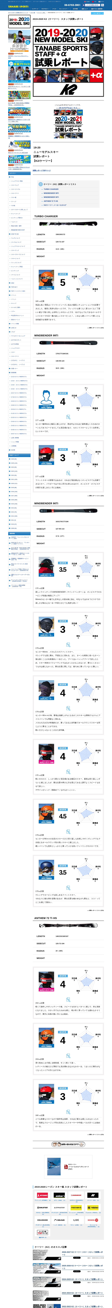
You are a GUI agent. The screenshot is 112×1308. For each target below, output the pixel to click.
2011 (13, 520)
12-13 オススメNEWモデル (19, 376)
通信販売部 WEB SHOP (18, 230)
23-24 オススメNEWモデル (19, 421)
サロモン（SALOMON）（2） (43, 1210)
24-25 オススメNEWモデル (19, 425)
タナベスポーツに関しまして (19, 209)
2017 (14, 495)
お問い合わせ (91, 5)
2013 (14, 512)
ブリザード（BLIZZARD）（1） (42, 1223)
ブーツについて (15, 275)
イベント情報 (15, 323)
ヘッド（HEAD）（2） (59, 1222)
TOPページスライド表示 (18, 291)
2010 (14, 524)
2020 (14, 483)
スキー (13, 352)
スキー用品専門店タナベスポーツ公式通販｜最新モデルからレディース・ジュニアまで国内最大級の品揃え (84, 9)
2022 (14, 475)
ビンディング (15, 270)
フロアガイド (45, 9)
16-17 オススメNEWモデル (19, 393)
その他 (13, 205)
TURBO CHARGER (51, 189)
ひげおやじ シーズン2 (18, 364)
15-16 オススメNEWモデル (19, 389)
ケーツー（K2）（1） (93, 1196)
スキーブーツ (15, 193)
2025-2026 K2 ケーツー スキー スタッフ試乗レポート (82, 1269)
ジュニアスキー (15, 348)
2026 (14, 459)
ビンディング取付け (17, 217)
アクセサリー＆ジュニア (18, 336)
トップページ (35, 9)
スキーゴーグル (15, 189)
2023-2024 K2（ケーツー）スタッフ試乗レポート (82, 1295)
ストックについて (16, 262)
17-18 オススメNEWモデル (19, 397)
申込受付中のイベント (17, 315)
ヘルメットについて (17, 279)
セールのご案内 (15, 307)
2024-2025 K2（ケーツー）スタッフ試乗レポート (82, 1281)
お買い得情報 (15, 437)
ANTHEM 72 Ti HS (51, 201)
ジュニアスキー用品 (17, 181)
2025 (14, 463)
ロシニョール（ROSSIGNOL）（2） (93, 1223)
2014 (14, 508)
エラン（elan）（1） (59, 1196)
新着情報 (13, 372)
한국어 (102, 1)
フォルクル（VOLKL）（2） (93, 1210)
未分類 (13, 450)
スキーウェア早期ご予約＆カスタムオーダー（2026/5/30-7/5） (19, 168)
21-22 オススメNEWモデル (19, 413)
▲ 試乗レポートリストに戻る (95, 327)
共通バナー (14, 368)
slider (12, 283)
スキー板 (13, 197)
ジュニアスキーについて (18, 246)
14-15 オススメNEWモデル (19, 385)
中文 (95, 1)
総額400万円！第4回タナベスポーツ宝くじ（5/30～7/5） (19, 120)
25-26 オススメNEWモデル (19, 429)
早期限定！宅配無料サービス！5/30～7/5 (19, 137)
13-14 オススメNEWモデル (19, 380)
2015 (14, 504)
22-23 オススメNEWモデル (19, 417)
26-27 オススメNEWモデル (19, 433)
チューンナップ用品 (17, 266)
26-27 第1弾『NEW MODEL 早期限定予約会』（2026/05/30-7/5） (18, 104)
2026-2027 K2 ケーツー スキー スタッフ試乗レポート (82, 1255)
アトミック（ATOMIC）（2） (43, 1197)
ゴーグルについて (16, 242)
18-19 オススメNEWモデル (19, 401)
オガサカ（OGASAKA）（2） (76, 1197)
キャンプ (13, 303)
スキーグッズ (15, 250)
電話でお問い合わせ (71, 5)
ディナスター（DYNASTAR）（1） (59, 1210)
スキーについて (15, 258)
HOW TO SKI (15, 234)
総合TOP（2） (42, 1235)
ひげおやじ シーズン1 (18, 360)
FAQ (12, 177)
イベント (54, 9)
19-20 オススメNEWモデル (19, 405)
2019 (14, 487)
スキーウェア (15, 185)
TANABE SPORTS (18, 6)
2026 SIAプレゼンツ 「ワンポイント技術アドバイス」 (19, 87)
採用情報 (75, 9)
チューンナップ (15, 213)
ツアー (13, 311)
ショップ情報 (15, 442)
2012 (14, 516)
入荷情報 (13, 446)
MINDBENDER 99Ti (51, 193)
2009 (14, 528)
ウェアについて (15, 238)
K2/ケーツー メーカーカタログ (55, 205)
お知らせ (13, 327)
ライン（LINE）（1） (76, 1222)
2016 (14, 499)
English (88, 1)
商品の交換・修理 (16, 226)
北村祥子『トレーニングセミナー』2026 (18, 57)
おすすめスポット (16, 340)
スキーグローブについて (18, 254)
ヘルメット (14, 222)
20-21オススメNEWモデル (18, 409)
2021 (14, 479)
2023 (14, 471)
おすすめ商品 (15, 344)
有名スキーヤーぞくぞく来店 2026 (18, 152)
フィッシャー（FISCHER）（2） (76, 1210)
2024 (14, 467)
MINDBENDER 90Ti (51, 197)
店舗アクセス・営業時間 (96, 9)
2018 (14, 491)
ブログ (13, 332)
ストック (13, 201)
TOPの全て (14, 287)
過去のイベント (15, 319)
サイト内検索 (102, 5)
